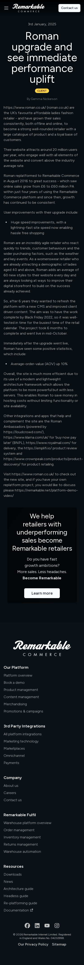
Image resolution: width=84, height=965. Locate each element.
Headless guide (16, 896)
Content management (21, 697)
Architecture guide (18, 889)
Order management (19, 830)
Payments (11, 763)
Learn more (42, 593)
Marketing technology (21, 741)
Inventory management (22, 837)
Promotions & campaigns (23, 711)
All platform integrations (23, 734)
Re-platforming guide (20, 903)
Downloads (13, 874)
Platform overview (18, 675)
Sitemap (59, 944)
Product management (21, 690)
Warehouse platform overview (27, 823)
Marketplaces (14, 748)
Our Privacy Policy (33, 944)
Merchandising (15, 704)
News (8, 881)
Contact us (69, 8)
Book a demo (14, 682)
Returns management (21, 844)
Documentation (18, 910)
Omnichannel (14, 755)
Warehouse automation (22, 851)
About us (11, 785)
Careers (10, 793)
